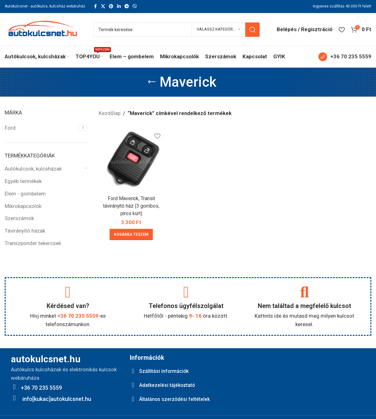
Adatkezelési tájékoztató (171, 385)
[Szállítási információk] (133, 371)
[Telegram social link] (127, 6)
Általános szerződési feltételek (178, 399)
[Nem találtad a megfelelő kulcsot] (304, 292)
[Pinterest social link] (111, 6)
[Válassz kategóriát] (218, 29)
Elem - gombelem (25, 193)
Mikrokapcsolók (23, 206)
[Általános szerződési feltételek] (133, 399)
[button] (130, 232)
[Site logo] (43, 29)
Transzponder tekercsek (33, 243)
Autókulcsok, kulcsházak (33, 169)
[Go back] (152, 82)
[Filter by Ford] (41, 128)
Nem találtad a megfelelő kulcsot (304, 306)
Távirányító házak (25, 231)
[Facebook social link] (95, 6)
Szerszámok (19, 218)
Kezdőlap (109, 113)
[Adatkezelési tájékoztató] (133, 385)
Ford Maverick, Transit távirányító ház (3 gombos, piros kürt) (130, 204)
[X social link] (103, 6)
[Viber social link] (135, 6)
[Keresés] (176, 29)
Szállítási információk (166, 371)
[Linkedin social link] (119, 6)
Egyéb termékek (23, 181)
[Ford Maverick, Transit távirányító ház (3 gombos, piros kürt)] (130, 158)
